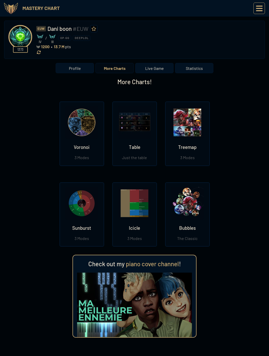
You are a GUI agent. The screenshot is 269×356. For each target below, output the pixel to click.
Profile (75, 68)
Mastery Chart (41, 8)
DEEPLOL (82, 38)
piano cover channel (152, 264)
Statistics (194, 68)
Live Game (154, 68)
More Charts (115, 68)
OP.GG (64, 38)
